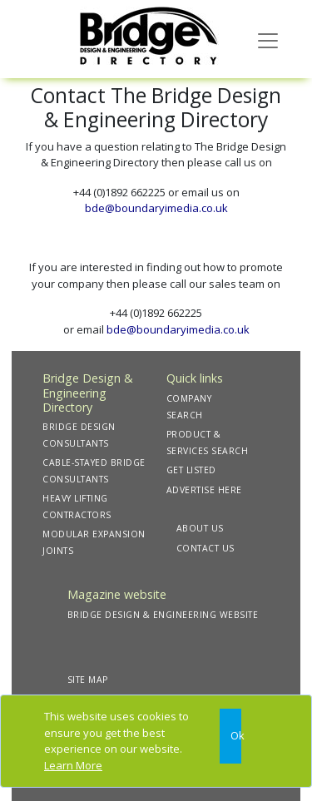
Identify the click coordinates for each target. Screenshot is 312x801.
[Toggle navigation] (267, 39)
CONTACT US (205, 548)
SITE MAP (87, 679)
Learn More (73, 765)
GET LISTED (191, 470)
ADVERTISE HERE (204, 490)
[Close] (230, 736)
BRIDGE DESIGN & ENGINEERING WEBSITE (163, 615)
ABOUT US (200, 528)
